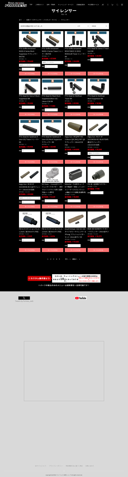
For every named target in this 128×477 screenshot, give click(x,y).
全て (20, 20)
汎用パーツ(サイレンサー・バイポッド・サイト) (41, 20)
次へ (67, 259)
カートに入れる (30, 74)
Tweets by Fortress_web (24, 301)
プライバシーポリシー (56, 466)
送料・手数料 (51, 4)
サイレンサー (65, 20)
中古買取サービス (93, 4)
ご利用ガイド (39, 4)
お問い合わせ (89, 466)
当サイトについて (40, 466)
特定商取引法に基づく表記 (74, 466)
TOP (31, 4)
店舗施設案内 (80, 4)
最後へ (76, 259)
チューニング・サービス (66, 4)
